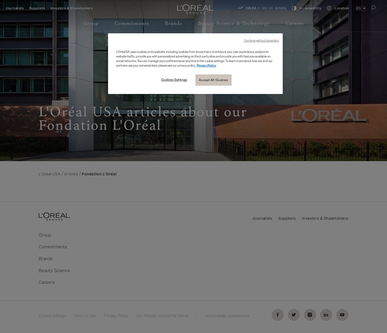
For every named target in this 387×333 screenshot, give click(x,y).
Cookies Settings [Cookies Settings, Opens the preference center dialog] (174, 79)
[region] (195, 63)
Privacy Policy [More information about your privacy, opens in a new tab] (206, 65)
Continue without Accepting (261, 41)
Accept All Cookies (213, 80)
